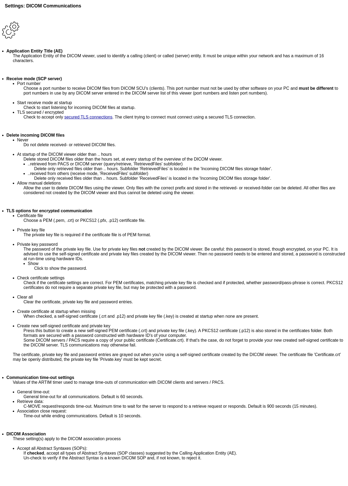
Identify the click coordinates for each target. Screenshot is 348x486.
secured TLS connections (88, 117)
